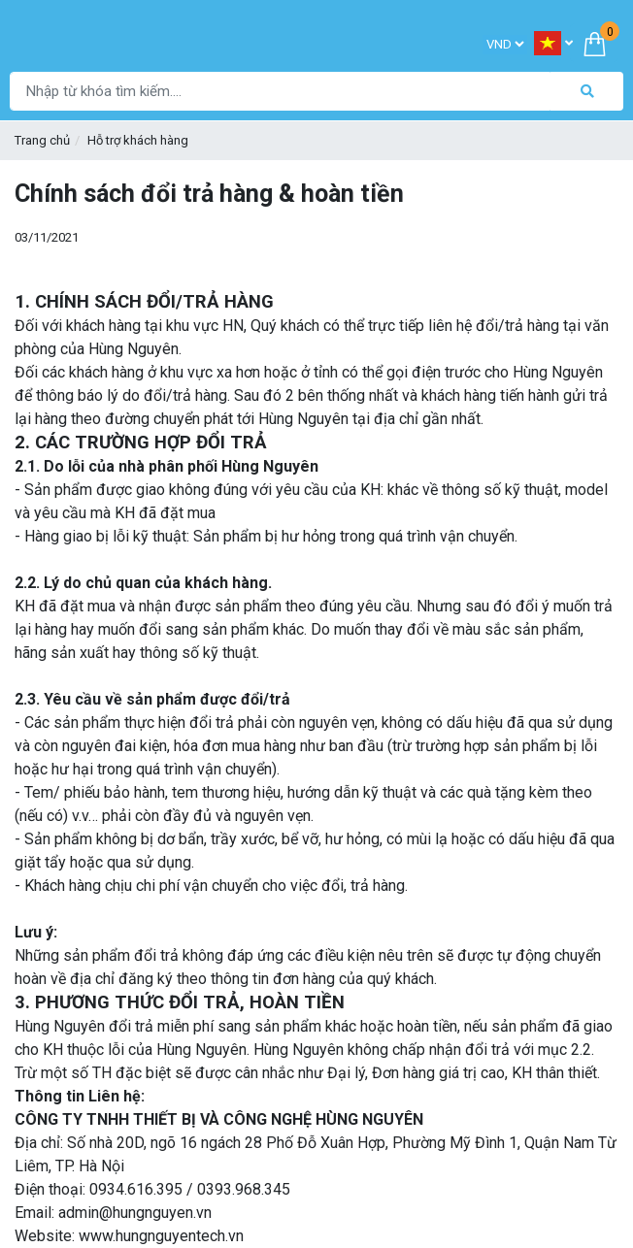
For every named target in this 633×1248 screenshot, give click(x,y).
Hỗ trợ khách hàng (137, 140)
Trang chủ (42, 140)
